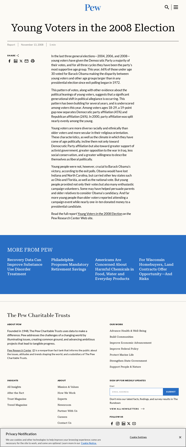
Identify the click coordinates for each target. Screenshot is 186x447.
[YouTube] (134, 423)
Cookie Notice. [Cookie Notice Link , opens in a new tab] (89, 444)
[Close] (180, 439)
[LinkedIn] (123, 423)
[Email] (136, 392)
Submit (171, 391)
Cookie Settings (138, 438)
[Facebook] (112, 423)
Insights (12, 380)
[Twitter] (128, 423)
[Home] (38, 315)
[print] (33, 61)
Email (112, 386)
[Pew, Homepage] (93, 7)
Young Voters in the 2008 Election (100, 214)
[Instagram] (118, 423)
